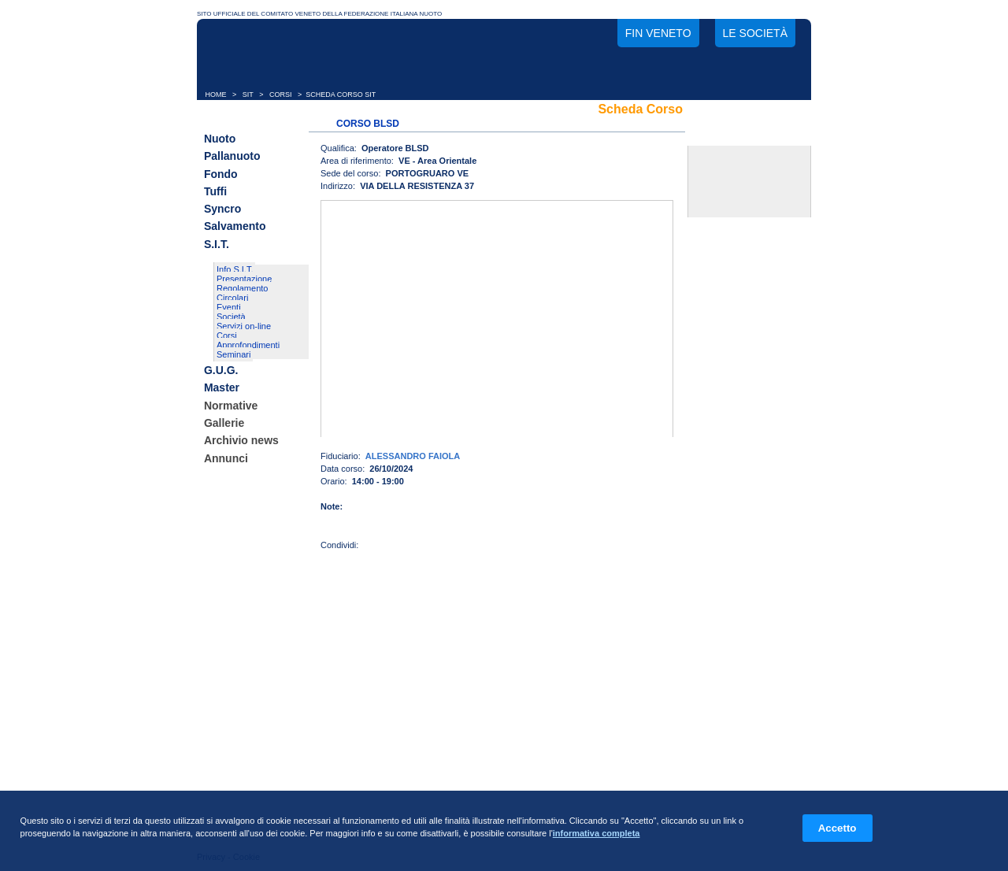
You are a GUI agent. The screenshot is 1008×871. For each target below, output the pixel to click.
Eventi (229, 307)
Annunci (226, 458)
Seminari (233, 354)
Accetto (837, 828)
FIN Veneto (658, 33)
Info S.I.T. (235, 269)
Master (221, 388)
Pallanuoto (232, 156)
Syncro (222, 208)
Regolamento (242, 288)
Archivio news (241, 441)
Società (231, 316)
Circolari (232, 297)
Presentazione (244, 279)
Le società (755, 33)
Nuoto (219, 138)
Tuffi (215, 191)
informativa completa (596, 833)
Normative (231, 405)
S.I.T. (216, 244)
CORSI (280, 94)
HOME (216, 94)
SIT (248, 94)
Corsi (227, 335)
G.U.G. (221, 370)
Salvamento (235, 227)
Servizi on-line (244, 326)
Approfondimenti (248, 345)
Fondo (221, 174)
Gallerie (224, 423)
